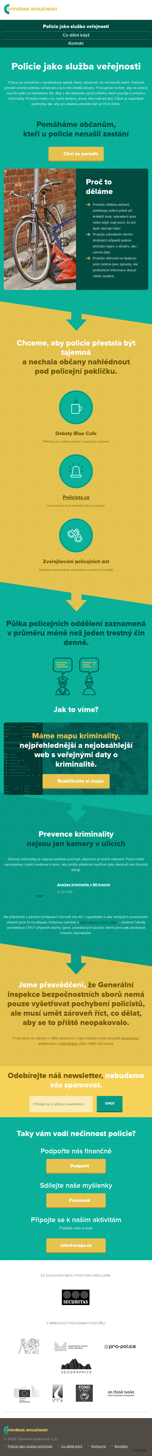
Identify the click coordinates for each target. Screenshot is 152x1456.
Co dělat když (76, 35)
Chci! (109, 1103)
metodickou (68, 1043)
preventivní (130, 1038)
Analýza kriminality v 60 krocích (83, 884)
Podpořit (76, 1165)
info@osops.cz (76, 1245)
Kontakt (76, 43)
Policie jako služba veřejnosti (76, 26)
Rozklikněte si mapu (76, 781)
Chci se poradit (76, 153)
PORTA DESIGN (139, 1450)
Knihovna (98, 1446)
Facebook (76, 1200)
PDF (40, 896)
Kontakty (121, 1446)
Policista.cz (76, 497)
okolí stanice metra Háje (98, 922)
